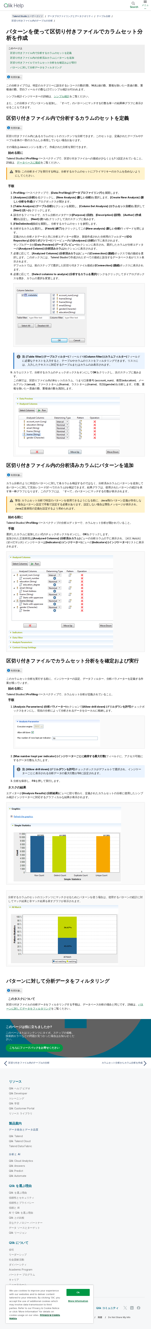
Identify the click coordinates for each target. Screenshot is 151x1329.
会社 (11, 1249)
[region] (49, 1304)
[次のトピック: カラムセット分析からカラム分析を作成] (112, 1063)
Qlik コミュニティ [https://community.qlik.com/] (107, 1308)
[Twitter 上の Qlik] (125, 1308)
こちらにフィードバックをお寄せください (34, 1047)
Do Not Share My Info (119, 1317)
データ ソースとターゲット (24, 1227)
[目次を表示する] (7, 16)
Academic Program (21, 1269)
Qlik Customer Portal (21, 1108)
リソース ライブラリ (21, 1113)
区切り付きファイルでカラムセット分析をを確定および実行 (43, 62)
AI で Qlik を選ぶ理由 (21, 1212)
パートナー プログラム (22, 1274)
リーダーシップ (18, 1254)
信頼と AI (14, 1207)
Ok (78, 1292)
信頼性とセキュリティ (21, 1197)
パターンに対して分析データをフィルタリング (36, 67)
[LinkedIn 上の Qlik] (132, 1308)
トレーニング (16, 1098)
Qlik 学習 (14, 1103)
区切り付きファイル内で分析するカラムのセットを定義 (41, 52)
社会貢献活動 (16, 1259)
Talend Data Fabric (20, 1146)
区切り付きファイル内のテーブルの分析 (32, 20)
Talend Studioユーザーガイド (27, 16)
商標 (100, 1317)
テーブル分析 (103, 16)
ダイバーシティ (18, 1264)
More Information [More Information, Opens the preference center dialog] (78, 1300)
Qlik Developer (18, 1093)
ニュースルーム (18, 1284)
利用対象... (16, 77)
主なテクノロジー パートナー (26, 1222)
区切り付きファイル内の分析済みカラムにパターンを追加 (42, 57)
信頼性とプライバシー (21, 1202)
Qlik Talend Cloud (20, 1141)
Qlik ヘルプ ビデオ (19, 1088)
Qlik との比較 (16, 1217)
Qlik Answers (17, 1165)
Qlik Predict (16, 1170)
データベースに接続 (29, 162)
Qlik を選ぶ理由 (18, 1192)
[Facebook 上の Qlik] (138, 1308)
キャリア (14, 1279)
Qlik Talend (16, 1136)
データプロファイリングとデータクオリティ (70, 16)
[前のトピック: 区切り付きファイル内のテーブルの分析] (38, 1063)
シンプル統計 (62, 96)
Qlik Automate (17, 1175)
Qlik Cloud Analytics (21, 1160)
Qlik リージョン (18, 1232)
